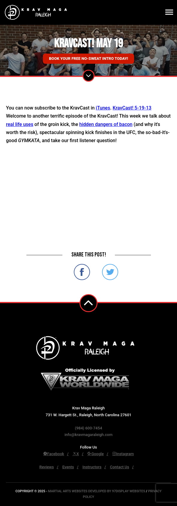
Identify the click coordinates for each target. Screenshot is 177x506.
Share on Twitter (110, 272)
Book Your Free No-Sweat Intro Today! (88, 58)
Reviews (46, 467)
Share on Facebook (81, 272)
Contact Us (119, 467)
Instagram (123, 454)
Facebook (53, 454)
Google (95, 454)
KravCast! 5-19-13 (132, 108)
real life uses (19, 124)
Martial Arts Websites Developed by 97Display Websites (97, 491)
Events (68, 467)
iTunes (103, 108)
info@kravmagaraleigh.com (88, 434)
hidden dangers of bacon (105, 124)
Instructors (91, 467)
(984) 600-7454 (88, 428)
